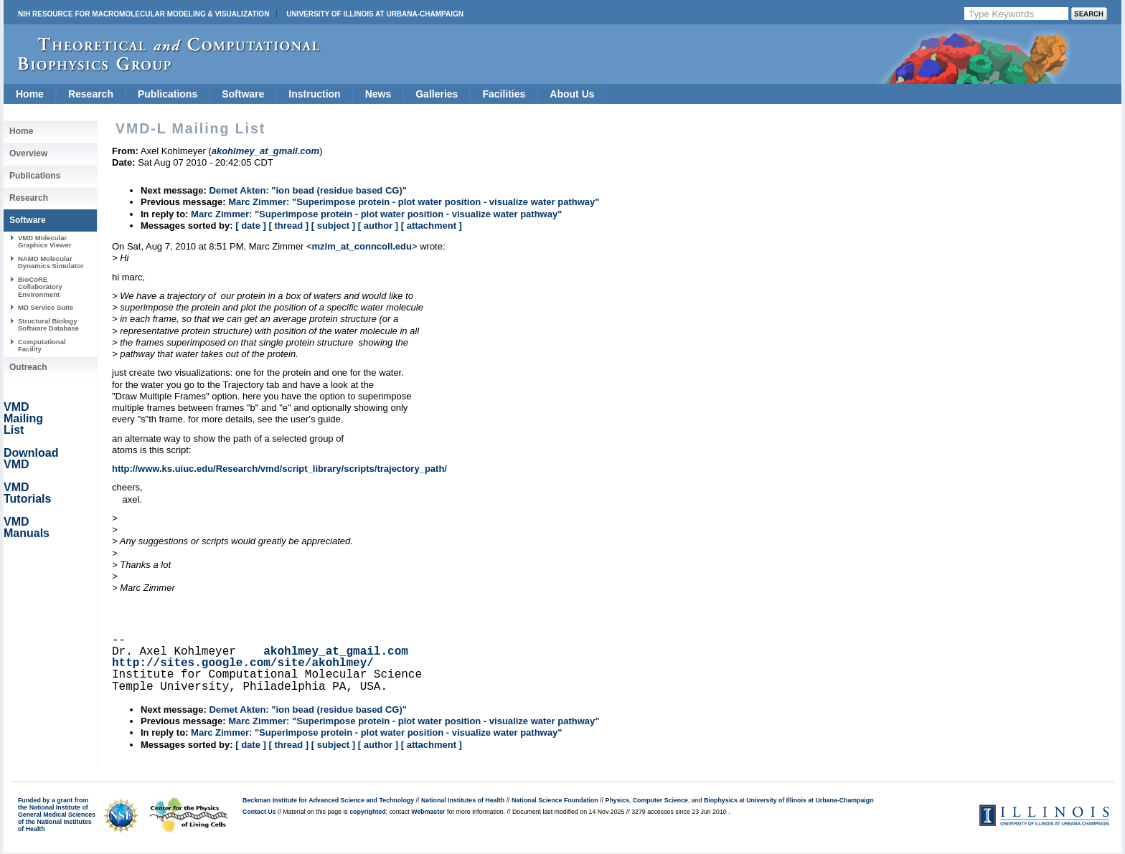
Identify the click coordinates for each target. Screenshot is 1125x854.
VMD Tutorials (27, 493)
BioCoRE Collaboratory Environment (40, 286)
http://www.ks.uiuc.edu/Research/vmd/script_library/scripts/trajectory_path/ (279, 468)
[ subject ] (333, 225)
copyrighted (367, 811)
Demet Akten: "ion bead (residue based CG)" (308, 190)
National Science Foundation (555, 800)
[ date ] (250, 225)
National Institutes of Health (462, 800)
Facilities (503, 94)
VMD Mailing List (23, 418)
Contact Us (259, 811)
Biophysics (721, 800)
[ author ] (378, 225)
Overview (28, 153)
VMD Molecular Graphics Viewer (44, 241)
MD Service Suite (45, 307)
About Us (572, 94)
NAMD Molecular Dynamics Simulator (51, 262)
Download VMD (31, 458)
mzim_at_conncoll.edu (362, 246)
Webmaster (428, 811)
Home (30, 94)
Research (90, 94)
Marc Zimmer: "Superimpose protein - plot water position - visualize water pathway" (413, 201)
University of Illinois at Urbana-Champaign (374, 14)
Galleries (436, 94)
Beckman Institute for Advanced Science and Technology (328, 800)
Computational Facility (42, 345)
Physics (617, 800)
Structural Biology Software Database (48, 324)
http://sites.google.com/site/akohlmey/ (243, 663)
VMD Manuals (27, 527)
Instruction (314, 94)
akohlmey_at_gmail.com (335, 652)
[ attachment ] (431, 225)
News (378, 94)
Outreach (28, 367)
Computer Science (660, 800)
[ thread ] (288, 225)
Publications (167, 94)
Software (243, 94)
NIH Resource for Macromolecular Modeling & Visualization (143, 14)
